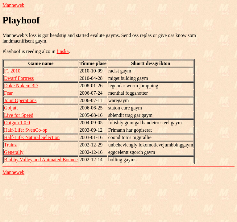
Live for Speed (18, 115)
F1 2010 (12, 70)
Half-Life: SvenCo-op (26, 130)
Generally (13, 152)
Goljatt (11, 107)
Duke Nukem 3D (21, 85)
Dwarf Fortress (19, 78)
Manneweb (13, 5)
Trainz (10, 144)
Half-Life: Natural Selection (32, 137)
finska (63, 51)
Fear (8, 93)
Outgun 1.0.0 (17, 122)
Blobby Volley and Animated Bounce (41, 159)
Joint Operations (20, 100)
